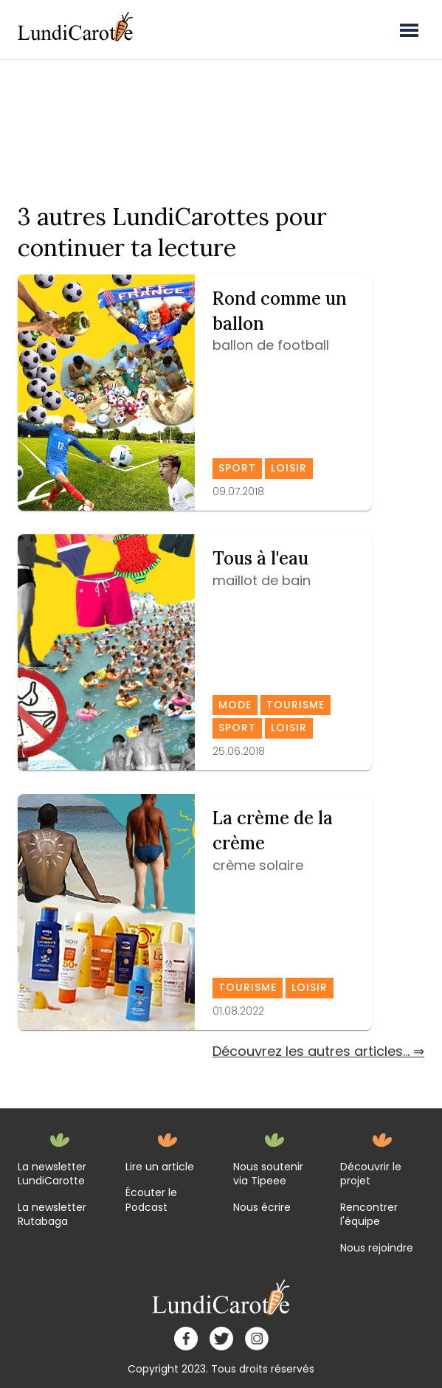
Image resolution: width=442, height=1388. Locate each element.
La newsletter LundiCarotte (52, 1174)
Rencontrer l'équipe (369, 1215)
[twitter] (221, 1338)
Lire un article (159, 1167)
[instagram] (257, 1338)
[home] (221, 1297)
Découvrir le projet (370, 1174)
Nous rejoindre (376, 1248)
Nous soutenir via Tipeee (268, 1174)
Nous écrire (262, 1208)
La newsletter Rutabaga (52, 1215)
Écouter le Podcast (151, 1200)
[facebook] (186, 1338)
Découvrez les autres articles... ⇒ (318, 1051)
